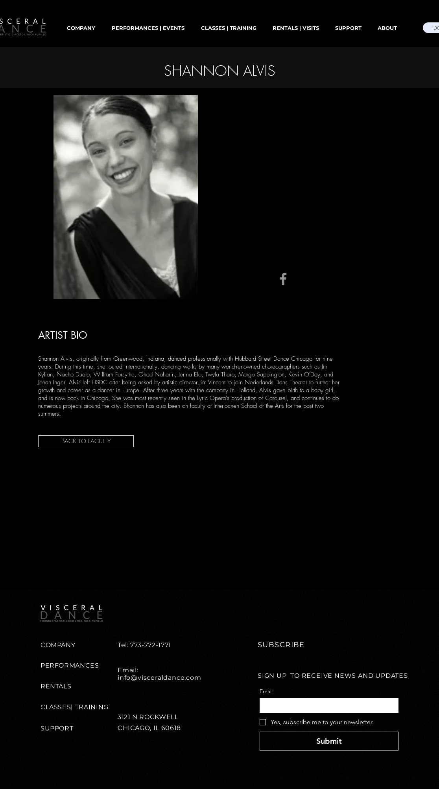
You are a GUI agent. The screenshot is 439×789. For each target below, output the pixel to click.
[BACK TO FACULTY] (86, 441)
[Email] (326, 705)
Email (266, 691)
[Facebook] (283, 279)
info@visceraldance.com (159, 677)
